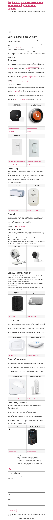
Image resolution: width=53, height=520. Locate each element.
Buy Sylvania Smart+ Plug (32, 210)
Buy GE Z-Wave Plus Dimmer (33, 164)
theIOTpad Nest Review (32, 128)
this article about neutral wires (21, 99)
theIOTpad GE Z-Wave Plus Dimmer (34, 161)
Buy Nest (29, 131)
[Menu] (10, 32)
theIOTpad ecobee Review (14, 128)
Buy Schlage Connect (31, 451)
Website (9, 504)
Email (9, 499)
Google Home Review (31, 316)
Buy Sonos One (12, 316)
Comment (10, 478)
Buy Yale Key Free (12, 451)
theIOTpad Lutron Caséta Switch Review (17, 161)
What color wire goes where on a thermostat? (18, 81)
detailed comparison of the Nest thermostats (30, 77)
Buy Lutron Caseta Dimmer (14, 164)
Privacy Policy (31, 518)
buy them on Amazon (21, 226)
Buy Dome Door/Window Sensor (33, 398)
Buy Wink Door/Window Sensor (15, 398)
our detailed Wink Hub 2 (17, 48)
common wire (28, 68)
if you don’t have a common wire (28, 76)
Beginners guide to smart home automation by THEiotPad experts (25, 5)
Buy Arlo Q (11, 269)
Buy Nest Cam (30, 269)
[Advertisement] (26, 21)
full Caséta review (16, 91)
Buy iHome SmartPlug (13, 210)
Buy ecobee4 (11, 131)
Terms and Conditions (23, 518)
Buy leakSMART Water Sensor (33, 355)
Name (9, 494)
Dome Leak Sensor (12, 355)
